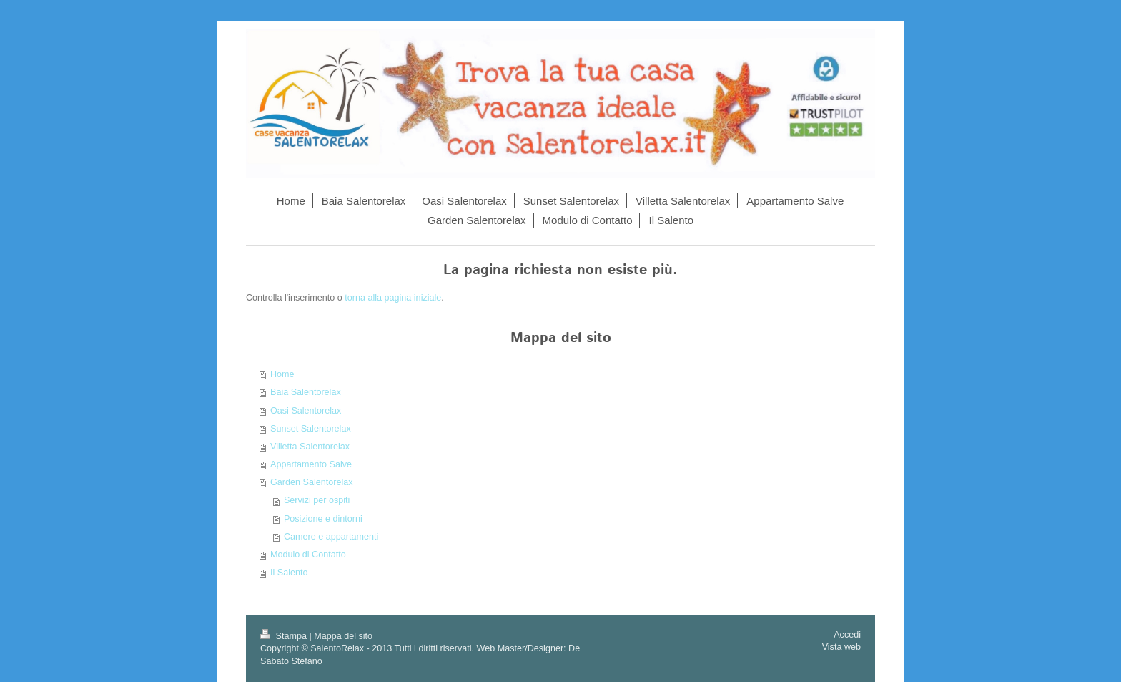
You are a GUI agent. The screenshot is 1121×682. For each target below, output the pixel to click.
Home (282, 374)
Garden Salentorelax (311, 482)
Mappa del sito (343, 636)
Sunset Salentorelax (310, 429)
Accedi (847, 635)
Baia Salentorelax (305, 392)
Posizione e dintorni (323, 519)
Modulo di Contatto (308, 555)
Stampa (284, 636)
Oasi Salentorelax (305, 411)
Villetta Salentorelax (310, 447)
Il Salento (289, 572)
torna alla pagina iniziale (393, 298)
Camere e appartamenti (331, 537)
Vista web (841, 647)
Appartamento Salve (311, 464)
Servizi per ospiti (317, 500)
